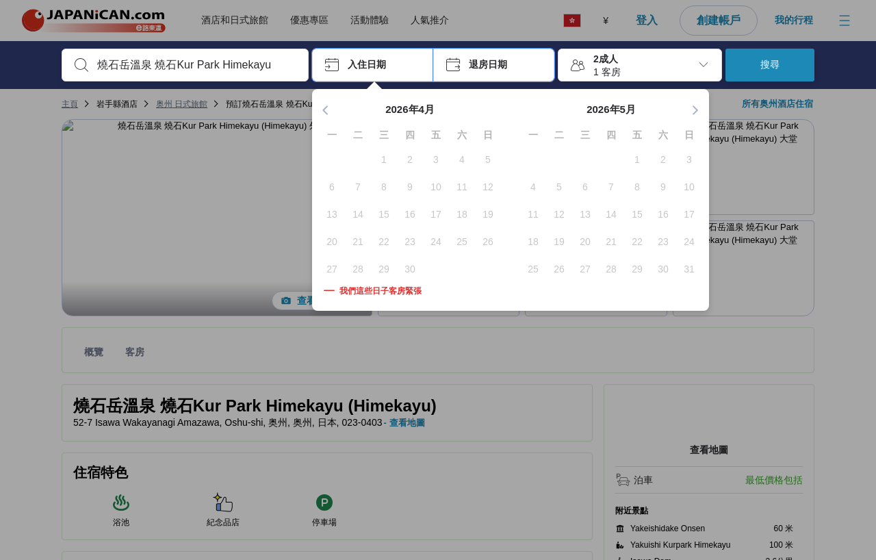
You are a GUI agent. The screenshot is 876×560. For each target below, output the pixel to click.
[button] (372, 65)
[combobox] (196, 65)
